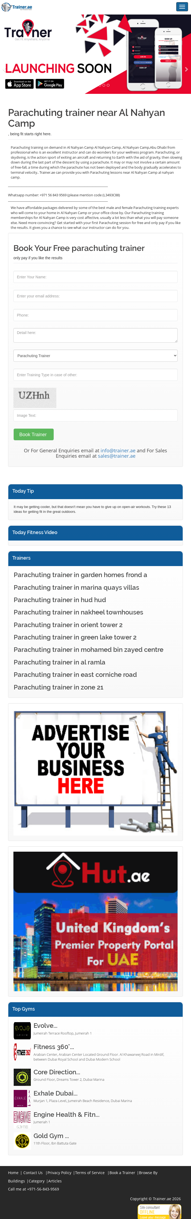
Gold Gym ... (51, 1136)
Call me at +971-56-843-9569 (33, 1189)
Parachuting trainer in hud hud (60, 600)
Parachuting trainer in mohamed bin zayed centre (88, 649)
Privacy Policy (59, 1172)
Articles (55, 1181)
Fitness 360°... (54, 1047)
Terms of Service (90, 1172)
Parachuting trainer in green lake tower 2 (75, 637)
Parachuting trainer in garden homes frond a (80, 575)
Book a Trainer (122, 1172)
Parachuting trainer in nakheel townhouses (78, 612)
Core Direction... (57, 1072)
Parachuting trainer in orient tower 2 (68, 625)
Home (13, 1172)
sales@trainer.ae (116, 456)
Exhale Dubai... (56, 1093)
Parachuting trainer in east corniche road (75, 674)
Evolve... (45, 1025)
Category (37, 1181)
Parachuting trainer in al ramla (59, 662)
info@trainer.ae (118, 450)
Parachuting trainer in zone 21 (58, 687)
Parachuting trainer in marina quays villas (76, 587)
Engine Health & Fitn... (67, 1114)
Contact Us (33, 1172)
